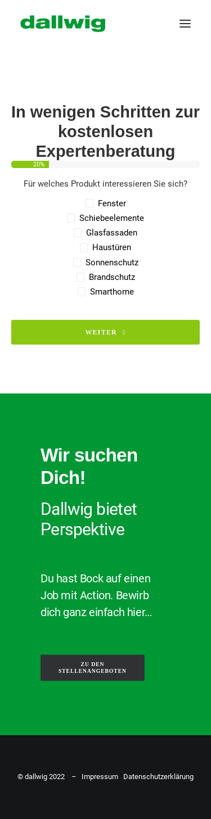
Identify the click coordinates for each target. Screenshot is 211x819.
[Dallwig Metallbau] (62, 23)
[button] (185, 23)
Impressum (100, 776)
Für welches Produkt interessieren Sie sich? (105, 184)
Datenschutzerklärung (158, 776)
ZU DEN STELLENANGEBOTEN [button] (93, 667)
